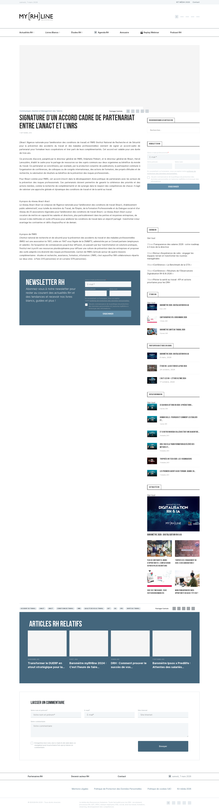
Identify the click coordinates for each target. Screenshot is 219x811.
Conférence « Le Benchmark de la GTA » (172, 265)
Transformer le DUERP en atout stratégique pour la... (46, 664)
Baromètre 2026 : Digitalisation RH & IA (174, 305)
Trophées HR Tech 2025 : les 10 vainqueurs (176, 459)
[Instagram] (187, 16)
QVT (108, 608)
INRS (79, 608)
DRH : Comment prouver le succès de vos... (129, 664)
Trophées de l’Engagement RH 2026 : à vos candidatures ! (185, 561)
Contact (196, 2)
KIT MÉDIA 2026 (183, 2)
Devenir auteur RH (80, 776)
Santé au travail (133, 608)
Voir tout (151, 238)
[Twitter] (182, 16)
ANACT (42, 608)
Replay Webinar (149, 32)
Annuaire (124, 32)
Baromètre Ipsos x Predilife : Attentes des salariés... (172, 664)
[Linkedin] (192, 16)
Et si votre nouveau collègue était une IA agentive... (179, 432)
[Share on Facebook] (128, 111)
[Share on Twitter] (133, 111)
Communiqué (25, 111)
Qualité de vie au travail (94, 608)
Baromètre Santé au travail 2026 (172, 330)
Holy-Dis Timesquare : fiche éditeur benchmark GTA (157, 591)
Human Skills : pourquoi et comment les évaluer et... (178, 418)
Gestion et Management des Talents (48, 111)
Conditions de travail (65, 608)
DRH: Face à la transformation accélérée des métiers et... (177, 445)
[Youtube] (198, 16)
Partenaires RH (35, 776)
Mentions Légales (80, 788)
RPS (121, 608)
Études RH (76, 32)
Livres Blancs (51, 32)
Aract (51, 608)
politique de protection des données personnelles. (109, 301)
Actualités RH (26, 32)
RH (115, 608)
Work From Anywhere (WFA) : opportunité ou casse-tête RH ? (186, 591)
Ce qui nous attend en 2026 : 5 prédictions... (176, 405)
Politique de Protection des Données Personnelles (118, 788)
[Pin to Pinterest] (137, 111)
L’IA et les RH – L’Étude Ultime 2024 (173, 378)
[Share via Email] (147, 111)
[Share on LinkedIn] (142, 111)
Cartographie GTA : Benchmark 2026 (173, 317)
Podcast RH (175, 32)
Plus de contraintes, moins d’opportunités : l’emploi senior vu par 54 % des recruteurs (158, 563)
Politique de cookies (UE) (159, 788)
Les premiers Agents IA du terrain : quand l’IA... (178, 471)
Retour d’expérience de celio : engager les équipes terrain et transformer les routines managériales (170, 256)
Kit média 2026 (184, 788)
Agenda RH (101, 32)
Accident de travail (28, 608)
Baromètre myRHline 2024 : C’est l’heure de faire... (87, 664)
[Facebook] (176, 16)
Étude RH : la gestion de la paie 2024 (173, 366)
